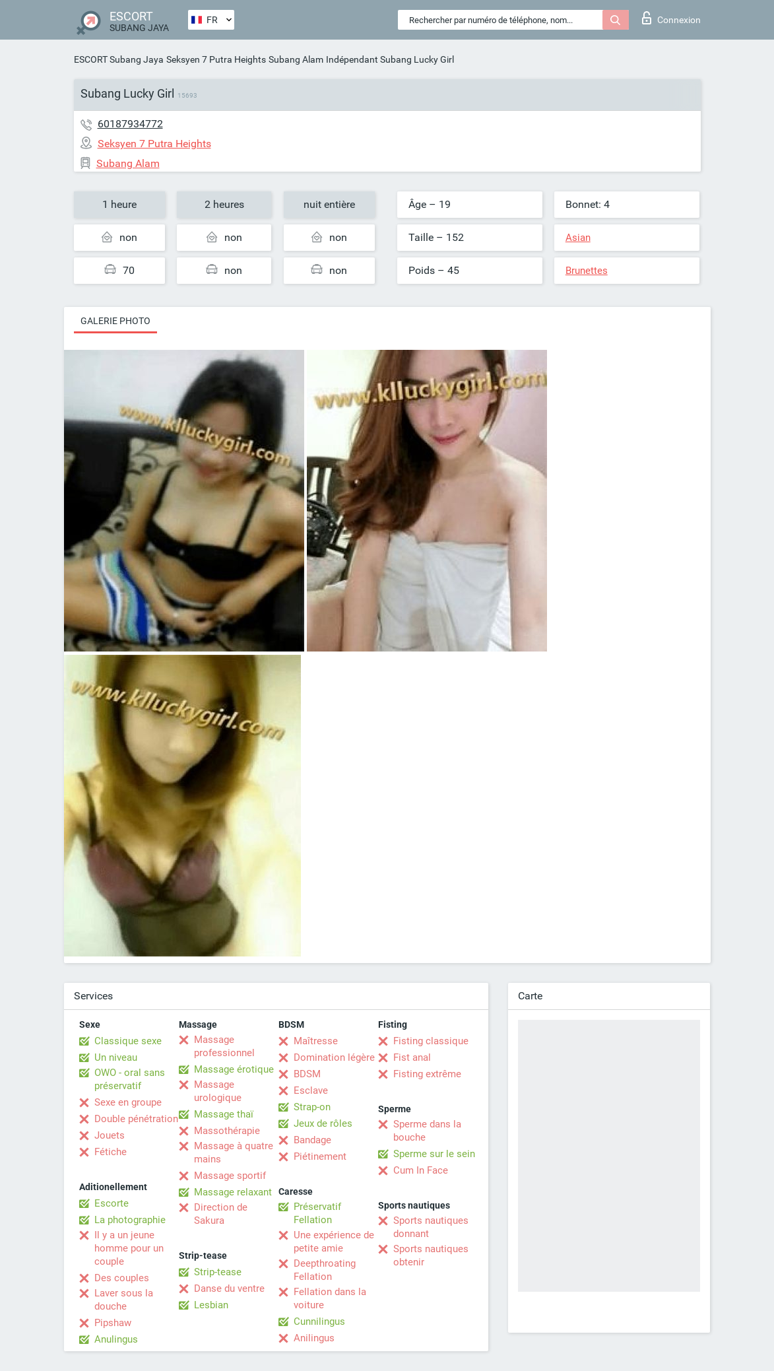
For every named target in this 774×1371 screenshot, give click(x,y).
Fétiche (110, 1152)
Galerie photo (115, 321)
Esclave (311, 1090)
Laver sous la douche (123, 1299)
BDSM (307, 1074)
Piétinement (320, 1156)
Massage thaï (223, 1114)
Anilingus (314, 1338)
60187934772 (130, 123)
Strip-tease (218, 1272)
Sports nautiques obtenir (430, 1255)
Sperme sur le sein (434, 1154)
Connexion (671, 18)
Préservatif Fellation (317, 1213)
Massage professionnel (224, 1046)
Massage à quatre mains (233, 1152)
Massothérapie (227, 1131)
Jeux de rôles (323, 1123)
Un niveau (115, 1057)
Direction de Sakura (220, 1213)
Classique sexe (128, 1041)
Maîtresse (316, 1041)
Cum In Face (420, 1170)
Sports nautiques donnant (430, 1227)
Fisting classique (430, 1041)
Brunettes (586, 271)
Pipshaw (112, 1323)
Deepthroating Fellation (325, 1270)
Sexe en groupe (128, 1102)
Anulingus (116, 1339)
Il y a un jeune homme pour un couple (129, 1248)
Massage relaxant (233, 1192)
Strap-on (312, 1107)
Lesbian (211, 1305)
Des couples (121, 1278)
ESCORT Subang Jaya (119, 59)
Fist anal (412, 1057)
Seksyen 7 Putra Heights (216, 59)
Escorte (111, 1203)
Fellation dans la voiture (330, 1298)
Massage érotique (234, 1069)
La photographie (130, 1220)
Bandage (312, 1140)
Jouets (109, 1135)
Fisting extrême (427, 1074)
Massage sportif (230, 1176)
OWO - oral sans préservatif (129, 1079)
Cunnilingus (319, 1321)
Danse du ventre (229, 1288)
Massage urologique (218, 1091)
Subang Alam (296, 59)
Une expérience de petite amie (334, 1241)
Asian (578, 238)
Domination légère (334, 1057)
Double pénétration (136, 1119)
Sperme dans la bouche (427, 1130)
